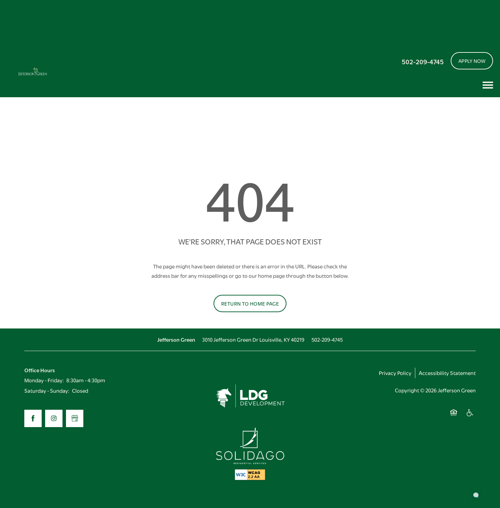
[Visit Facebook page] (33, 418)
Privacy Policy (395, 372)
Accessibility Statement (447, 372)
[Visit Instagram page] (53, 418)
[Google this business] (74, 418)
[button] (472, 60)
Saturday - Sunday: (46, 390)
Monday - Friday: (44, 380)
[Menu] (488, 85)
